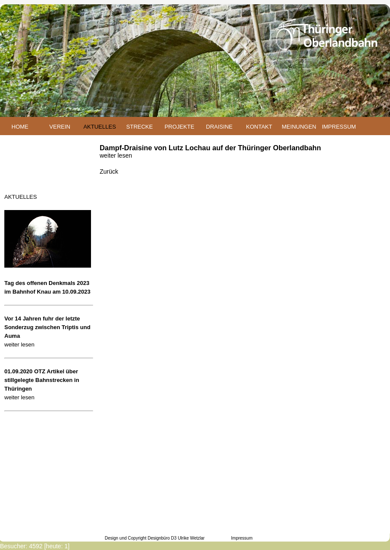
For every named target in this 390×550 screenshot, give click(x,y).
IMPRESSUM (339, 126)
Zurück (109, 171)
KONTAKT (259, 126)
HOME (20, 126)
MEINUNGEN (299, 126)
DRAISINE (219, 126)
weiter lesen (19, 344)
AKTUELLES (99, 126)
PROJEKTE (180, 126)
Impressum (241, 538)
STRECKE (139, 126)
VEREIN (59, 126)
